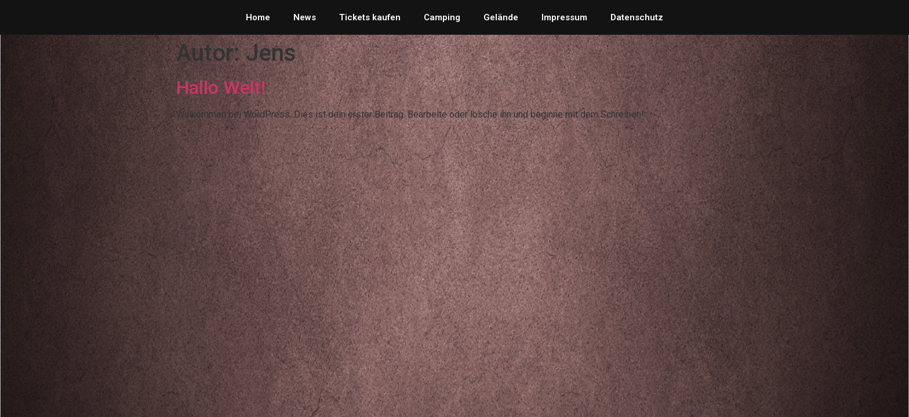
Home (258, 17)
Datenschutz (636, 17)
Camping (442, 17)
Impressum (564, 17)
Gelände (500, 17)
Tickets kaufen (370, 17)
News (304, 17)
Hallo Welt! (221, 87)
